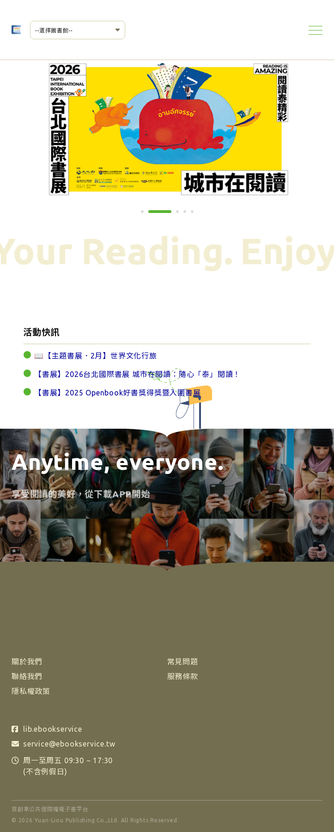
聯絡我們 (27, 676)
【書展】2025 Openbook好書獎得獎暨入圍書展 (117, 393)
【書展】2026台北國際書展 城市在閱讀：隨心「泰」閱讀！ (137, 374)
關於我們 (27, 661)
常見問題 (182, 661)
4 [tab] (188, 214)
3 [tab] (180, 214)
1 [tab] (145, 214)
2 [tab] (153, 214)
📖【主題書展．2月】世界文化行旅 (95, 356)
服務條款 (182, 676)
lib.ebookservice (52, 729)
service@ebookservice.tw (69, 743)
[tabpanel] (167, 128)
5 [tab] (195, 214)
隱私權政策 (31, 691)
